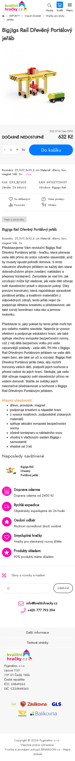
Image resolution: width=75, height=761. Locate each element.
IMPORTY (14, 16)
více (28, 174)
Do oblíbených (22, 199)
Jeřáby (10, 19)
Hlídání (52, 205)
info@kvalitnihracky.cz (41, 603)
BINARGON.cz (50, 749)
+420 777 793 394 (41, 610)
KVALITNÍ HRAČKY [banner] (15, 7)
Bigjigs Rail (59, 187)
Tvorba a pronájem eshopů (22, 749)
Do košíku (51, 150)
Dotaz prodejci (56, 199)
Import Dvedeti (33, 16)
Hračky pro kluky (55, 16)
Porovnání (19, 205)
